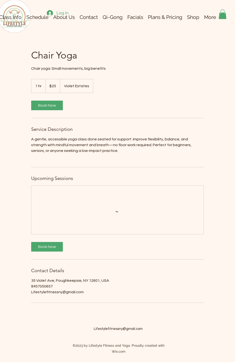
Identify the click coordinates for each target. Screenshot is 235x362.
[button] (222, 14)
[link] (47, 105)
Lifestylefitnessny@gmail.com (118, 329)
